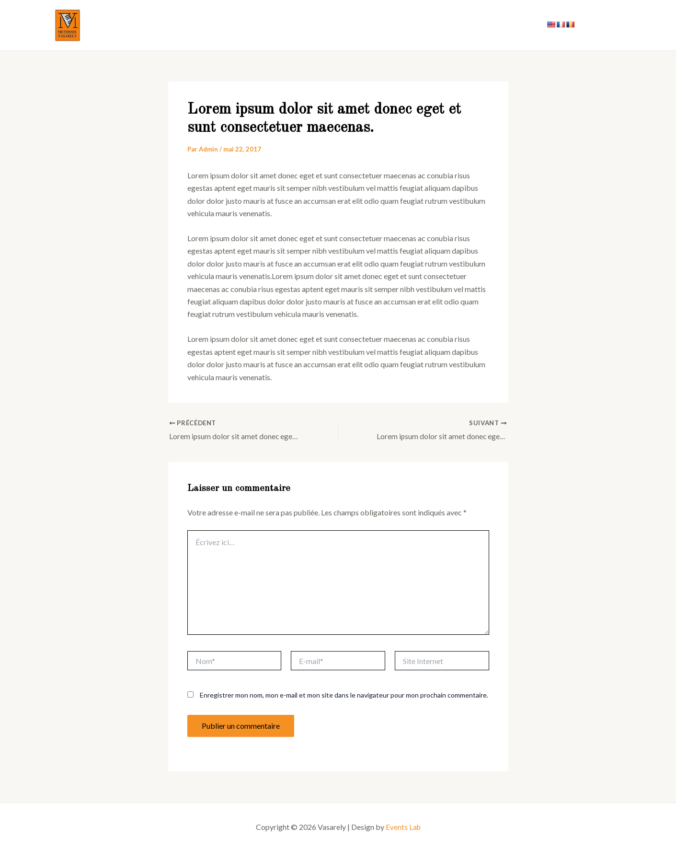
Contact (516, 25)
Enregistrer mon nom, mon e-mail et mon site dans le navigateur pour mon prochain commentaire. (344, 695)
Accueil (413, 25)
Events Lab (403, 826)
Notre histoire (464, 25)
